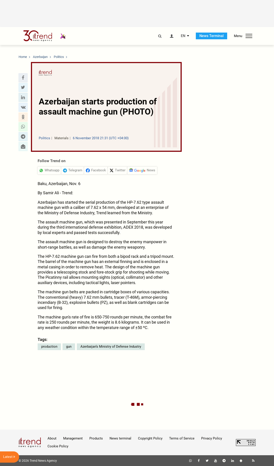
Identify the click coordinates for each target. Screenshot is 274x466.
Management (73, 438)
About (51, 438)
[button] (23, 78)
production (49, 347)
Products (96, 438)
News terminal (120, 438)
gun (68, 347)
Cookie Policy (57, 446)
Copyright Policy (150, 438)
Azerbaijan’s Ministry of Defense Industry (110, 347)
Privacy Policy (211, 438)
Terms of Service (181, 438)
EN (183, 36)
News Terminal (211, 36)
